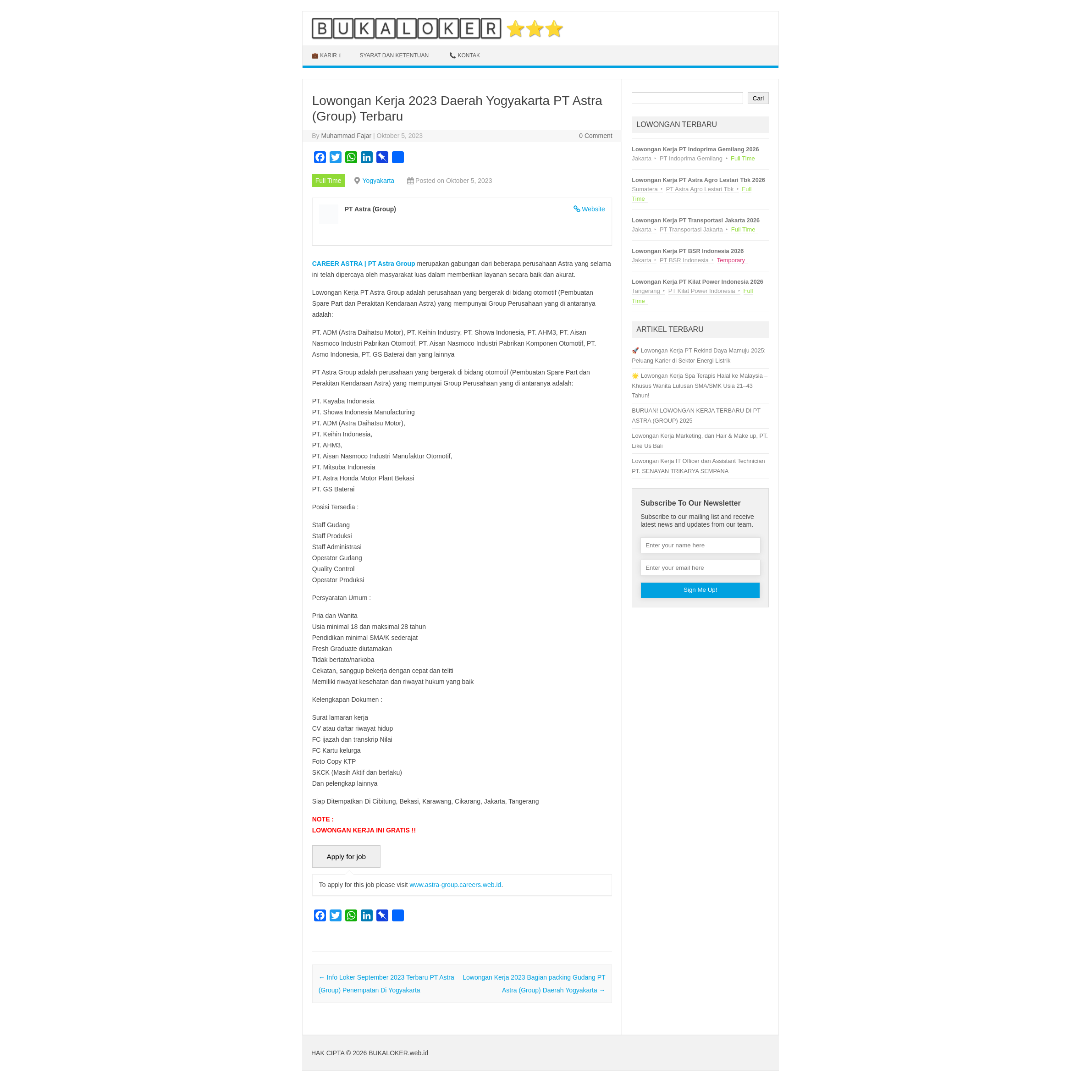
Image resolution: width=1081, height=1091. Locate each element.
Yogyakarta (379, 180)
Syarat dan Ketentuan (394, 55)
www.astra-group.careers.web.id (455, 884)
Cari (758, 98)
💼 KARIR (324, 55)
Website (593, 209)
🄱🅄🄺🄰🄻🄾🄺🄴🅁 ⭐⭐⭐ (437, 28)
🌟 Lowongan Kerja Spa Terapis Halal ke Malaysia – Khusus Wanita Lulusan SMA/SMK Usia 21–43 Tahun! (699, 385)
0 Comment (595, 135)
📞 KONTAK (464, 55)
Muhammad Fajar (346, 135)
